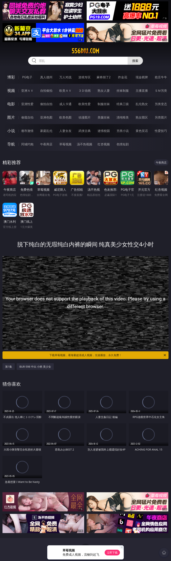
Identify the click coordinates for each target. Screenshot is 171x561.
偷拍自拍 (46, 104)
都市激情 (27, 131)
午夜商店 (46, 144)
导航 (11, 144)
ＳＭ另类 (161, 90)
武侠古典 (84, 131)
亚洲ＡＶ (27, 90)
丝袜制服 (122, 90)
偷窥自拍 (27, 117)
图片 (11, 117)
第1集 (8, 366)
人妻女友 (65, 131)
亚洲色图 (46, 117)
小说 (11, 130)
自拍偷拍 (46, 90)
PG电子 (27, 77)
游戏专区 (84, 77)
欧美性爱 (84, 104)
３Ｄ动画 (84, 90)
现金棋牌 (142, 77)
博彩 (11, 77)
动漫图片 (84, 117)
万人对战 (65, 77)
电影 (11, 103)
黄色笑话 (142, 131)
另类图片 (161, 117)
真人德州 (46, 77)
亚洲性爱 (27, 104)
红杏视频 (104, 144)
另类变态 (161, 104)
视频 (11, 90)
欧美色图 (65, 117)
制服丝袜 (104, 104)
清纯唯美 (122, 117)
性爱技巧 (161, 131)
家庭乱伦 (46, 131)
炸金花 (122, 77)
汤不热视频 (84, 144)
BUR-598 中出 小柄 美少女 (35, 366)
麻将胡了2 (104, 77)
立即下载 (112, 552)
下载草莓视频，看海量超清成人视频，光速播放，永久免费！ (108, 355)
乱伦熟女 (142, 104)
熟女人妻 (104, 90)
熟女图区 (142, 117)
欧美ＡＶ (65, 90)
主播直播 (142, 90)
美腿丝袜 (104, 117)
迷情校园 (104, 131)
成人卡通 (65, 104)
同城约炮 (27, 144)
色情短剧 (122, 144)
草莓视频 (65, 144)
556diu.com (85, 51)
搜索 (135, 61)
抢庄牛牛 (161, 77)
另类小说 (122, 131)
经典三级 (122, 104)
